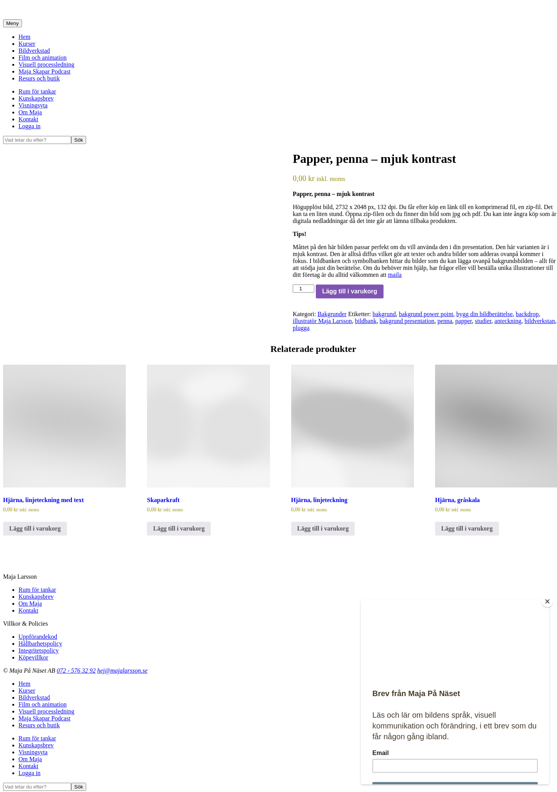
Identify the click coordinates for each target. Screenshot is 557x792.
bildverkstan (540, 321)
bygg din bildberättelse (484, 314)
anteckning (507, 321)
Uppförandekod (37, 636)
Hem (24, 36)
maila (395, 274)
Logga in (29, 126)
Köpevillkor (33, 657)
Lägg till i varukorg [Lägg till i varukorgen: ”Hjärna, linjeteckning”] (323, 528)
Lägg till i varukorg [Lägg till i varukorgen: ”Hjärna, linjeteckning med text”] (35, 528)
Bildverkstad (34, 50)
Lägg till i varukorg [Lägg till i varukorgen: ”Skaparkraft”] (179, 528)
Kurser (26, 43)
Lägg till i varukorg (349, 291)
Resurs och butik (39, 78)
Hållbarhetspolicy (40, 643)
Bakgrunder (332, 314)
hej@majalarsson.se (122, 670)
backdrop (527, 314)
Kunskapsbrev (36, 98)
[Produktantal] (303, 289)
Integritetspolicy (38, 650)
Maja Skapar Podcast (44, 71)
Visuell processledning (46, 64)
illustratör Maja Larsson (322, 321)
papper (463, 321)
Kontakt (28, 119)
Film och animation (42, 57)
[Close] (547, 601)
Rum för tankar (37, 91)
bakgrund (383, 314)
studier (483, 321)
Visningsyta (32, 105)
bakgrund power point (426, 314)
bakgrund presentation (407, 321)
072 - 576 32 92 (76, 670)
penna (444, 321)
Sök (78, 140)
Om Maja (30, 112)
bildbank (366, 321)
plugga (301, 328)
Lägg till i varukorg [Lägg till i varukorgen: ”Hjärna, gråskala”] (467, 528)
